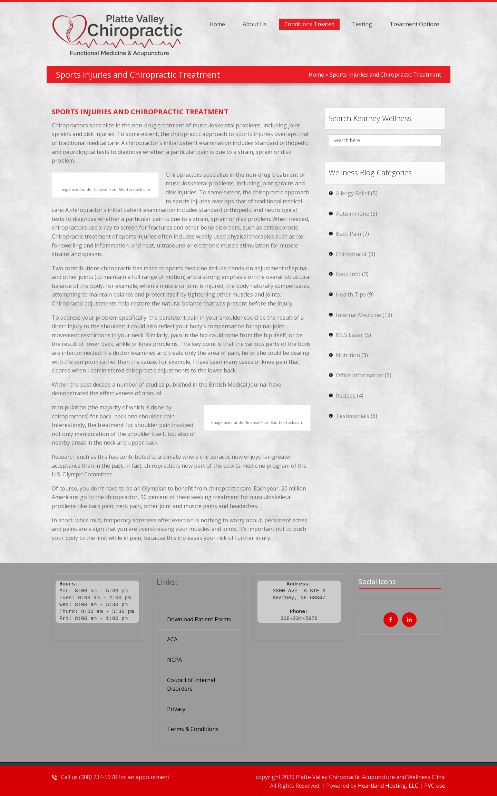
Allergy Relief (353, 193)
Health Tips (351, 294)
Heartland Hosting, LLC (389, 785)
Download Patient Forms (199, 619)
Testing (362, 24)
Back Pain (348, 233)
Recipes (345, 395)
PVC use (434, 785)
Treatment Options (415, 24)
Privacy (176, 709)
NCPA (174, 659)
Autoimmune (352, 213)
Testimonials (352, 416)
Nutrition (348, 355)
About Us (255, 24)
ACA (172, 639)
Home (217, 24)
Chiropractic (351, 254)
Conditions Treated (309, 24)
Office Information (359, 375)
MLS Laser (349, 335)
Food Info (348, 274)
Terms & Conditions (192, 729)
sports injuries (254, 134)
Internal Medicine (358, 315)
